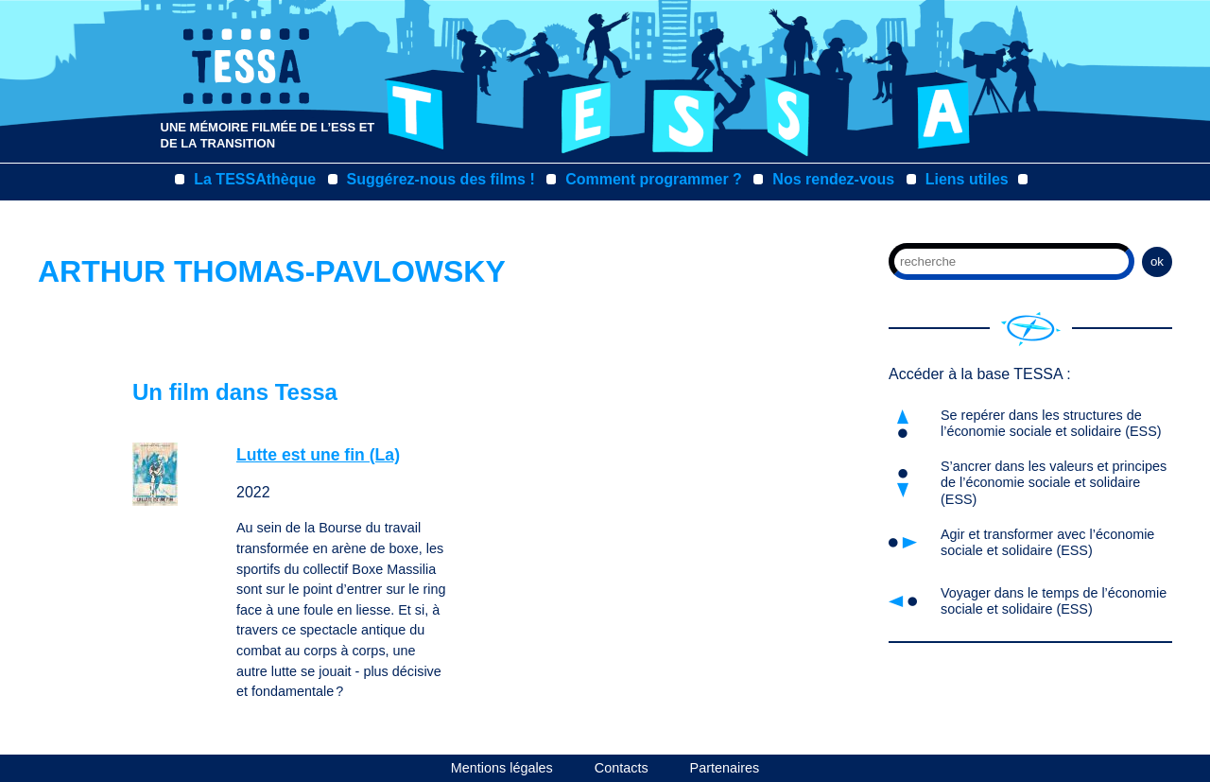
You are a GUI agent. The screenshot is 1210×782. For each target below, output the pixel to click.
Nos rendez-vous (833, 179)
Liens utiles (967, 179)
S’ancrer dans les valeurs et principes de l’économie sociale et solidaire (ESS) (1054, 483)
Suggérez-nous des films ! (441, 179)
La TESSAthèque (255, 179)
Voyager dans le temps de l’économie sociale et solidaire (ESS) (1054, 601)
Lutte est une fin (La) (318, 454)
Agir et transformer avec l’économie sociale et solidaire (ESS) (1047, 542)
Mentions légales (502, 767)
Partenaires (725, 767)
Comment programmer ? (653, 179)
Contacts (621, 767)
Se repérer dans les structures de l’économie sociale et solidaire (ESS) (1051, 423)
